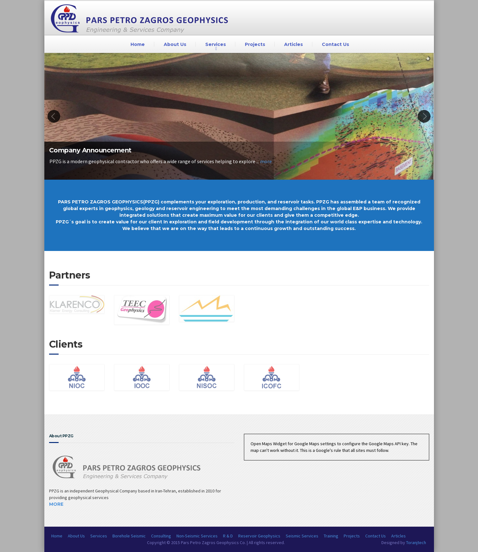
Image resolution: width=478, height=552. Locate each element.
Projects (255, 44)
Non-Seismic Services (197, 536)
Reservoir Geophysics (259, 536)
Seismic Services (302, 536)
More (56, 504)
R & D (228, 536)
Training (331, 536)
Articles (293, 44)
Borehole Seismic (129, 536)
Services (215, 44)
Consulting (161, 536)
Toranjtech (416, 542)
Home (138, 44)
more (266, 161)
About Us (175, 44)
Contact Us (335, 44)
